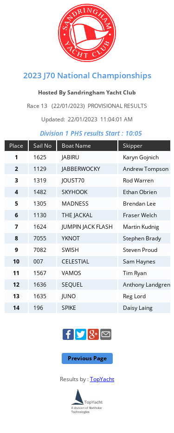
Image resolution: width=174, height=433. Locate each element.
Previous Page (87, 358)
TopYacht (102, 379)
